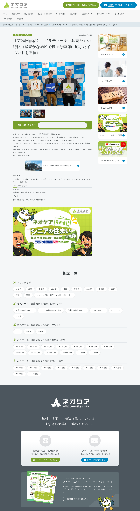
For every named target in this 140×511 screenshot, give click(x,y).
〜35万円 (89, 335)
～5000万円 (67, 320)
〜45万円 (117, 335)
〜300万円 (108, 314)
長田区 (77, 257)
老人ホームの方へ (26, 507)
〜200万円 (78, 314)
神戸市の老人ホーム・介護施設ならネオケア (105, 507)
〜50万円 (33, 314)
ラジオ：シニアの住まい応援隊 (38, 25)
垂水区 (101, 257)
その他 (18, 284)
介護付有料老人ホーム (24, 278)
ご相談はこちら (120, 5)
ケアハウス (115, 278)
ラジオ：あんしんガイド (23, 35)
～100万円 (34, 341)
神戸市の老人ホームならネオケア (14, 25)
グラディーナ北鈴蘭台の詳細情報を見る (49, 166)
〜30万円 (75, 335)
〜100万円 (48, 314)
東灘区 (18, 257)
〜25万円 (61, 335)
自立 (17, 299)
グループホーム (98, 278)
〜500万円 (20, 320)
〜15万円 (33, 335)
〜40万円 (103, 335)
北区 (65, 257)
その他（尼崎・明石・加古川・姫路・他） (54, 263)
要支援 (28, 299)
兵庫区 (54, 257)
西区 (113, 257)
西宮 (28, 263)
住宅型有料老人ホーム (76, 278)
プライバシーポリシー (44, 507)
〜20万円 (47, 335)
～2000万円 (51, 320)
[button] (85, 84)
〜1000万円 (35, 320)
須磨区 (89, 257)
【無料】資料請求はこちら (77, 469)
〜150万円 (63, 314)
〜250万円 (93, 314)
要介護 (40, 299)
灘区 (30, 257)
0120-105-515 (82, 5)
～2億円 (95, 320)
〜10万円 (19, 314)
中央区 (41, 257)
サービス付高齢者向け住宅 (50, 278)
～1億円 (82, 320)
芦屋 (18, 263)
